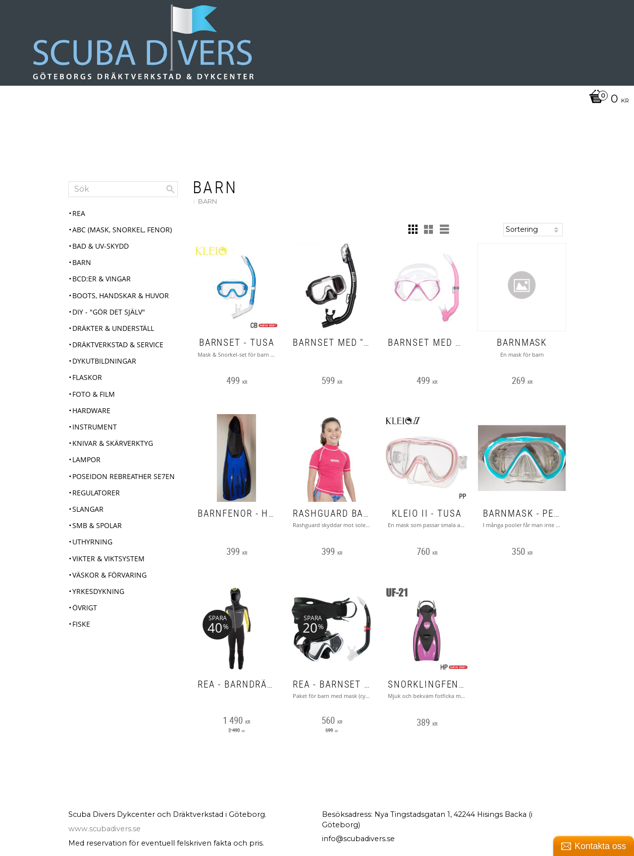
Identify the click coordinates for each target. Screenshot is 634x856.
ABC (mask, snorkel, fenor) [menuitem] (122, 229)
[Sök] (170, 189)
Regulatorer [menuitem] (96, 492)
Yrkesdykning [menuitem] (98, 591)
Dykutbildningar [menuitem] (104, 361)
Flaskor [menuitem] (87, 377)
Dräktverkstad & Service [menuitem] (117, 344)
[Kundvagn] (606, 99)
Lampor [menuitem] (86, 459)
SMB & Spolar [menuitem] (97, 525)
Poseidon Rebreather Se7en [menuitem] (123, 476)
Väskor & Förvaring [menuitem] (109, 575)
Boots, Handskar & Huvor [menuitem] (120, 295)
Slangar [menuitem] (88, 509)
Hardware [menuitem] (91, 410)
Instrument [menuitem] (94, 426)
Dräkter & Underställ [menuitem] (113, 328)
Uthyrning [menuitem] (92, 541)
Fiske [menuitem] (81, 624)
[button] (412, 229)
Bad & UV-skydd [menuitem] (100, 246)
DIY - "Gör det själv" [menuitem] (108, 312)
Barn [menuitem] (81, 262)
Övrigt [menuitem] (84, 607)
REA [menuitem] (78, 213)
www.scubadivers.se (104, 828)
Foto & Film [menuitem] (93, 394)
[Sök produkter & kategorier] (123, 189)
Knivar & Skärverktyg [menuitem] (112, 443)
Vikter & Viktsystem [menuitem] (108, 558)
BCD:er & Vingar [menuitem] (101, 278)
